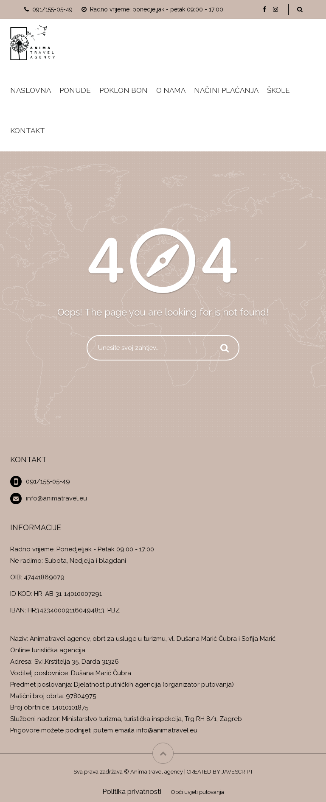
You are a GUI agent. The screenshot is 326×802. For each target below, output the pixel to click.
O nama (170, 90)
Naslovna (30, 90)
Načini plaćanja (226, 90)
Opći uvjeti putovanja (197, 792)
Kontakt (27, 130)
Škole (278, 90)
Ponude (75, 90)
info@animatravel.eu (56, 498)
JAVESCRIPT (237, 771)
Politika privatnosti (131, 791)
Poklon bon (123, 90)
